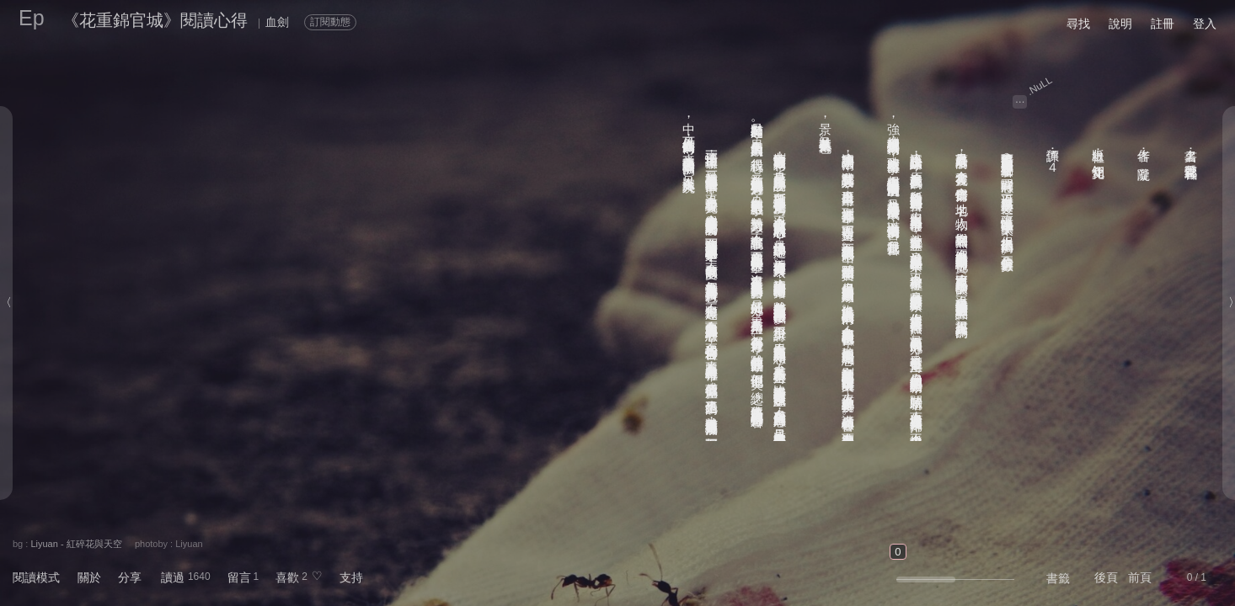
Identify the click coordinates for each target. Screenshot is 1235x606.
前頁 (1140, 577)
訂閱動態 (330, 22)
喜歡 (287, 577)
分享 (130, 577)
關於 (89, 577)
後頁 (1106, 577)
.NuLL (1040, 86)
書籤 (1058, 578)
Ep (32, 17)
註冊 (1162, 23)
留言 (239, 577)
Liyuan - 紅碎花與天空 (75, 544)
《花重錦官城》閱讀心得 (155, 20)
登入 (1204, 23)
